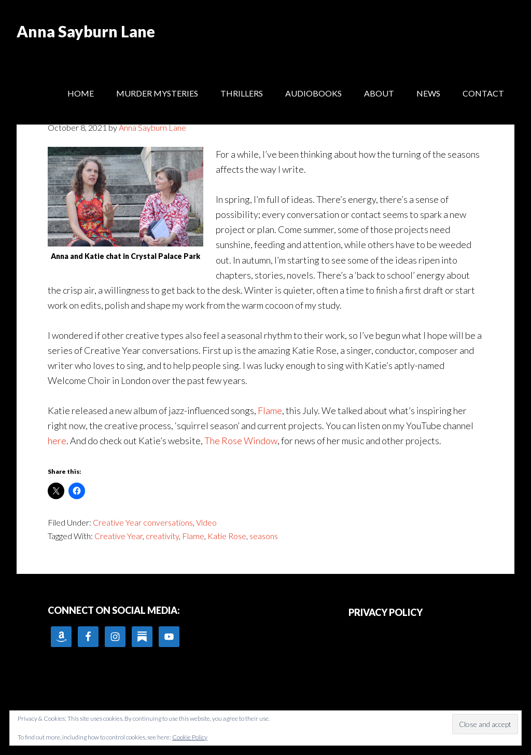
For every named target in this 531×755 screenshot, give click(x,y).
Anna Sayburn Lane (86, 31)
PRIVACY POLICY (385, 612)
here (57, 440)
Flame (270, 410)
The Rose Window (240, 440)
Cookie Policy (189, 737)
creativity (162, 536)
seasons (263, 536)
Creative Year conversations (143, 522)
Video (206, 522)
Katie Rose (226, 536)
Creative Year (118, 536)
